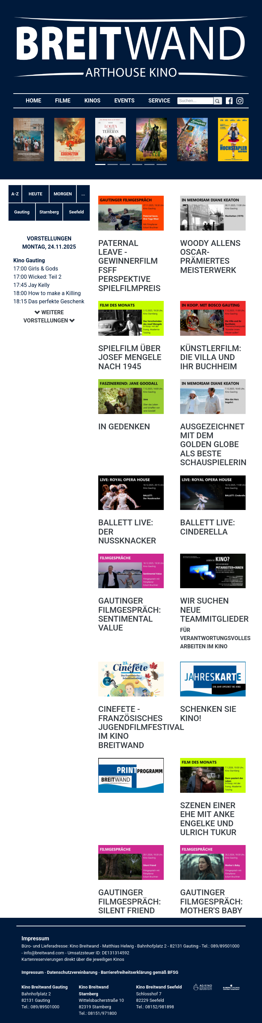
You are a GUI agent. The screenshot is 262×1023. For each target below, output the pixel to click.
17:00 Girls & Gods (35, 268)
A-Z (14, 193)
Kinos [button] (95, 100)
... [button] (83, 193)
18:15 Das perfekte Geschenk (48, 301)
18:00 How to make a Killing (47, 293)
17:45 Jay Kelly (31, 285)
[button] (16, 139)
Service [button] (162, 100)
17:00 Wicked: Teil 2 (37, 277)
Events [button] (128, 100)
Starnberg (49, 212)
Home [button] (37, 100)
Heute (35, 193)
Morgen (63, 193)
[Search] (195, 101)
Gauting (22, 212)
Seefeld (76, 212)
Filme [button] (66, 100)
